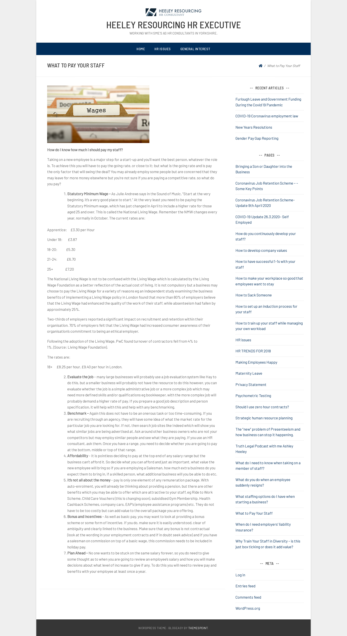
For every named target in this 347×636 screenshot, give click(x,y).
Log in (240, 575)
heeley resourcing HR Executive (173, 24)
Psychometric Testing (253, 395)
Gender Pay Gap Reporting (256, 138)
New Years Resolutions (253, 127)
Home (141, 49)
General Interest (195, 49)
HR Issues (162, 49)
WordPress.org (247, 608)
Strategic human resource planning (264, 418)
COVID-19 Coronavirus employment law (266, 116)
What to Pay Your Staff (254, 513)
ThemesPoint (198, 628)
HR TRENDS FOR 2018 (253, 351)
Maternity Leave (248, 373)
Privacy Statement (250, 384)
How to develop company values (261, 250)
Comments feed (248, 597)
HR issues (243, 340)
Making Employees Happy (256, 362)
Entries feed (245, 586)
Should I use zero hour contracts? (262, 407)
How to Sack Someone (253, 295)
